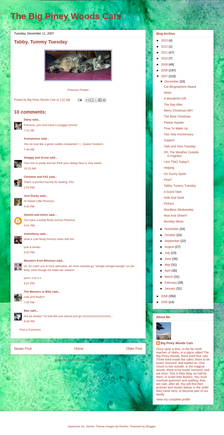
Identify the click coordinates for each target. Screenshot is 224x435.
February (171, 282)
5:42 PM (29, 252)
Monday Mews (174, 221)
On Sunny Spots (175, 174)
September (172, 241)
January (170, 288)
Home (79, 348)
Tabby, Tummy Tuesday (180, 185)
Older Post (134, 348)
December (171, 81)
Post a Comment (30, 329)
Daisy (28, 119)
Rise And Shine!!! (175, 215)
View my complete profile (173, 399)
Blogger (150, 426)
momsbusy (31, 233)
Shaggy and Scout (36, 157)
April (168, 270)
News (168, 92)
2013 (165, 40)
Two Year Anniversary (178, 134)
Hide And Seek (174, 197)
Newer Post (23, 348)
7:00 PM (29, 302)
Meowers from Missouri (40, 260)
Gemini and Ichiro (36, 214)
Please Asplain (174, 122)
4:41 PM (29, 225)
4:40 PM (29, 206)
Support (169, 140)
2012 (165, 46)
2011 (165, 52)
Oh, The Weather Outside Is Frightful (181, 154)
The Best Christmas (177, 116)
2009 (165, 64)
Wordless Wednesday (179, 209)
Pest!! (168, 179)
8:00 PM (29, 321)
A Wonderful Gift (175, 98)
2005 (165, 302)
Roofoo (123, 426)
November (171, 229)
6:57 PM (29, 283)
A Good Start (172, 191)
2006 (165, 296)
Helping (169, 167)
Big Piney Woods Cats (177, 343)
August (169, 247)
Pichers (169, 203)
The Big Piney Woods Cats (65, 16)
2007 (165, 76)
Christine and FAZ (36, 176)
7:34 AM (29, 149)
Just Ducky (31, 195)
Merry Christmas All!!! (178, 110)
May (167, 264)
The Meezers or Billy (37, 291)
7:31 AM (29, 130)
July (167, 253)
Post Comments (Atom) (87, 359)
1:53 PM (29, 187)
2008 (165, 70)
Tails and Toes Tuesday (180, 146)
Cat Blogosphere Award (180, 86)
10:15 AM (30, 168)
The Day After (173, 104)
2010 (165, 58)
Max (26, 310)
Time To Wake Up (176, 128)
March (169, 276)
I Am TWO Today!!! (176, 162)
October (170, 235)
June (168, 259)
